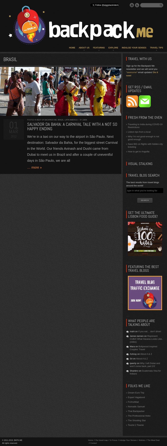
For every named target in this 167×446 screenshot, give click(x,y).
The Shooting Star (137, 420)
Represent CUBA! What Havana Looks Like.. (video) (146, 339)
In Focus (113, 440)
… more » (34, 167)
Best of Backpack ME (47, 120)
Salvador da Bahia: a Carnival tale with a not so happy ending (72, 127)
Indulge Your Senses (134, 48)
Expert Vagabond (136, 397)
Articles (142, 440)
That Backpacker (136, 411)
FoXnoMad (133, 402)
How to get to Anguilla (138, 151)
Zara (84, 120)
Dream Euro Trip (136, 392)
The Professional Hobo (139, 416)
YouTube (132, 5)
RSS (137, 5)
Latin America (71, 120)
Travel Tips (156, 48)
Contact (93, 443)
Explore (113, 48)
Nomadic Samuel (136, 406)
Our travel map (101, 440)
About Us (84, 48)
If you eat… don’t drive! (149, 331)
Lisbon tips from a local (139, 132)
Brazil (61, 120)
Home (72, 48)
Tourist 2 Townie (136, 425)
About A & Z (146, 354)
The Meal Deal (153, 440)
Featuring (99, 48)
